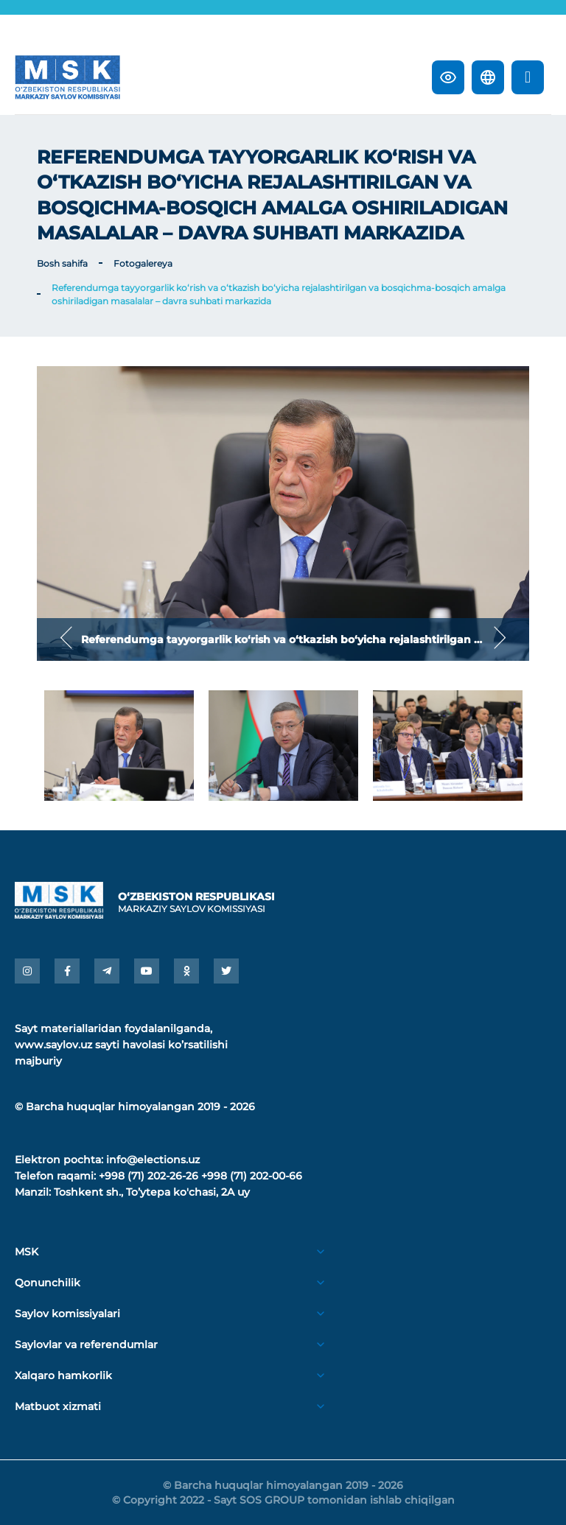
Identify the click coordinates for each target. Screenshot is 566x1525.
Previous (66, 638)
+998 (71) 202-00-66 (251, 1175)
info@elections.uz (153, 1159)
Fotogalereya (142, 263)
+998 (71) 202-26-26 (148, 1175)
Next (499, 638)
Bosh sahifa (62, 263)
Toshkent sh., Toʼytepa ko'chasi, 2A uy (152, 1192)
